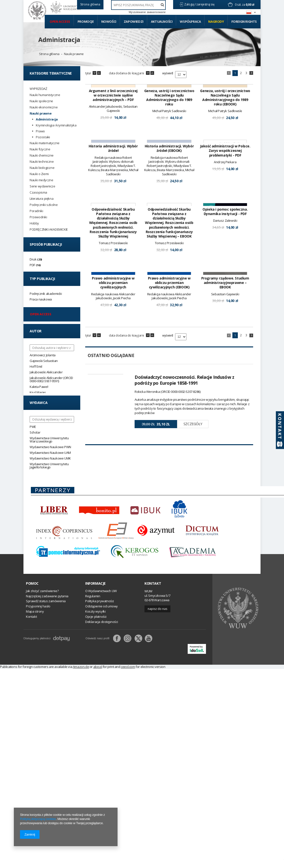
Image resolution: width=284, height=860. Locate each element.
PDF (32, 265)
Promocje (86, 21)
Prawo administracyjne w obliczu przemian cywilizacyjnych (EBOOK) (169, 425)
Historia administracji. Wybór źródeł (113, 219)
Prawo (40, 131)
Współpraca (190, 21)
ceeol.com (128, 779)
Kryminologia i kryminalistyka (56, 125)
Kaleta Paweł (39, 386)
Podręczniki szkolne (44, 205)
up (99, 73)
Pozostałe (43, 137)
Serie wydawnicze (42, 186)
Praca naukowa (41, 299)
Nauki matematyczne (45, 143)
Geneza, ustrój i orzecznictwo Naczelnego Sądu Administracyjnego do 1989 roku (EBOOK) (225, 133)
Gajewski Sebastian (44, 361)
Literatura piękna (41, 199)
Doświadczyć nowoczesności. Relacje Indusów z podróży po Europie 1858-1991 (184, 522)
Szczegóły (192, 566)
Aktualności (162, 21)
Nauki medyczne (41, 180)
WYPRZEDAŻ (38, 89)
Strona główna (49, 54)
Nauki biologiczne (42, 168)
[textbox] (138, 5)
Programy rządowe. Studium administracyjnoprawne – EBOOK (225, 425)
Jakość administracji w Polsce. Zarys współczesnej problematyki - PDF (225, 221)
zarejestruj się (205, 4)
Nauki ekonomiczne (44, 107)
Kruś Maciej (38, 392)
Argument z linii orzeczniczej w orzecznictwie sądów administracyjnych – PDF (113, 131)
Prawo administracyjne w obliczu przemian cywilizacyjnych (113, 425)
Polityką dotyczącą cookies (38, 819)
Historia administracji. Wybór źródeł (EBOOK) (169, 219)
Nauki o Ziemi (39, 174)
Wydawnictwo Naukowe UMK (50, 458)
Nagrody (216, 21)
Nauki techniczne (42, 162)
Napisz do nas (157, 721)
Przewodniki (38, 217)
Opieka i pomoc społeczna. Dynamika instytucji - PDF (225, 318)
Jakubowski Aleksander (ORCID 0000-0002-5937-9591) (51, 379)
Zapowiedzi (133, 21)
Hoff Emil (36, 366)
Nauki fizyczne (40, 149)
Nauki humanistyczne (45, 95)
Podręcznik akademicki (46, 293)
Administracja (59, 39)
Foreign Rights (244, 21)
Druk (33, 259)
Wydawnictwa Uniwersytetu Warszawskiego (49, 439)
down (94, 73)
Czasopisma (38, 192)
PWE (33, 426)
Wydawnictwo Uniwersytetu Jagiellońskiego (49, 465)
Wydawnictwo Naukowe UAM (50, 452)
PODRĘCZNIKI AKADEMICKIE (49, 229)
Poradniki (36, 211)
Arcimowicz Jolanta (43, 355)
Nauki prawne (74, 54)
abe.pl (97, 779)
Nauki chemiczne (42, 155)
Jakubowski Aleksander (46, 372)
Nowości (108, 21)
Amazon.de (81, 779)
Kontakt (152, 696)
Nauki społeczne (41, 101)
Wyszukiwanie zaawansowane (147, 12)
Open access (60, 21)
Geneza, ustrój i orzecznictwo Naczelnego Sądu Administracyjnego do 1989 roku (169, 133)
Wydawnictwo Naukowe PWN (50, 447)
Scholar (35, 432)
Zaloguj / (190, 4)
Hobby (34, 223)
